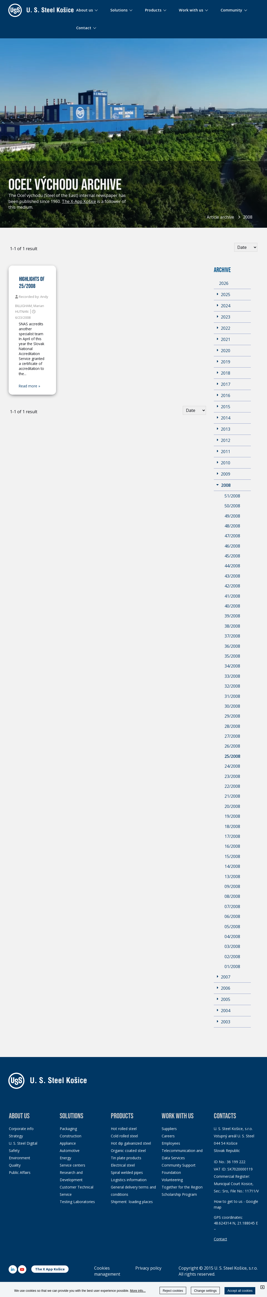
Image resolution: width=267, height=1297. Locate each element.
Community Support (179, 1165)
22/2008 (232, 786)
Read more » (29, 386)
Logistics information (129, 1179)
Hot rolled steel (124, 1128)
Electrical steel (123, 1165)
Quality (15, 1165)
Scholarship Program (179, 1194)
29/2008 (232, 716)
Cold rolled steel (124, 1135)
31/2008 (232, 696)
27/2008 (232, 736)
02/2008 (232, 956)
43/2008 (232, 576)
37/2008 (232, 636)
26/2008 (232, 746)
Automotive (70, 1150)
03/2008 (232, 946)
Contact (220, 1238)
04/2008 (232, 936)
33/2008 (232, 676)
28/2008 (232, 726)
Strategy (16, 1135)
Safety (14, 1150)
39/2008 (232, 616)
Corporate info (21, 1128)
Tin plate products (126, 1157)
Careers (168, 1135)
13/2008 (232, 876)
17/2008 (232, 836)
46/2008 (232, 546)
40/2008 (232, 606)
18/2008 (232, 826)
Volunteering (172, 1179)
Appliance (68, 1143)
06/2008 (232, 916)
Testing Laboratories (77, 1201)
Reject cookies (173, 1291)
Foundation (171, 1172)
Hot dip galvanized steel (131, 1143)
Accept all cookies (239, 1291)
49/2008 (232, 516)
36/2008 (232, 646)
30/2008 (232, 706)
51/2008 (232, 496)
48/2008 (232, 526)
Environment (19, 1157)
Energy (65, 1157)
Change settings (205, 1291)
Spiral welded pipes (127, 1172)
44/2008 (232, 566)
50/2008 (232, 506)
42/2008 (232, 586)
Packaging (68, 1128)
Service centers (72, 1165)
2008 (247, 217)
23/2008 (232, 776)
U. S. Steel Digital (23, 1143)
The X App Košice (50, 1269)
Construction (70, 1135)
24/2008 (232, 766)
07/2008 (232, 906)
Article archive (220, 217)
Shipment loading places (132, 1201)
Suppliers (169, 1128)
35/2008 (232, 656)
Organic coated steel (128, 1150)
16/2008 (232, 846)
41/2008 (232, 596)
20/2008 (232, 806)
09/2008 (232, 886)
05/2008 (232, 926)
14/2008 (232, 866)
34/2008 (232, 666)
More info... (138, 1291)
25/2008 (232, 756)
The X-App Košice (79, 201)
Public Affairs (20, 1172)
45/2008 (232, 556)
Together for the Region (182, 1187)
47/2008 (232, 536)
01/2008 (232, 966)
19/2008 (232, 816)
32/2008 (232, 686)
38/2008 (232, 626)
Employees (171, 1143)
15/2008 (232, 856)
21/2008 (232, 796)
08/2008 (232, 896)
